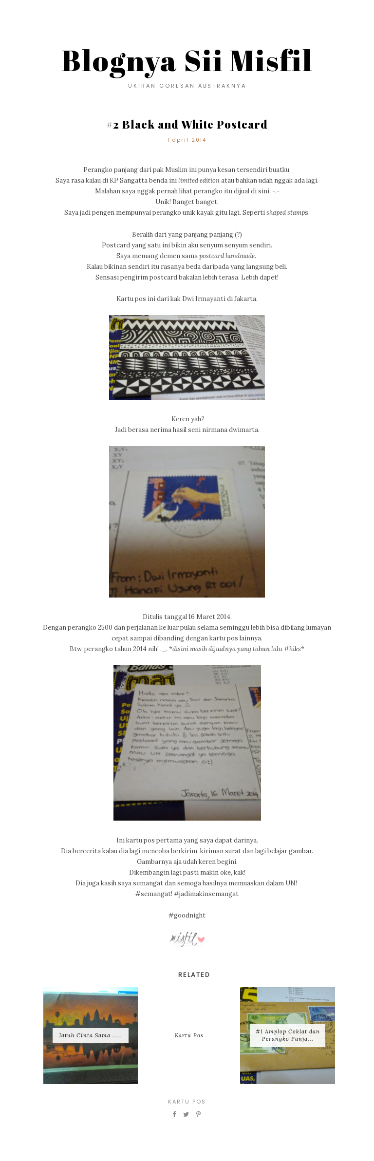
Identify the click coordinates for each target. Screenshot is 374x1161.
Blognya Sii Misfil (187, 59)
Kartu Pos (187, 1101)
